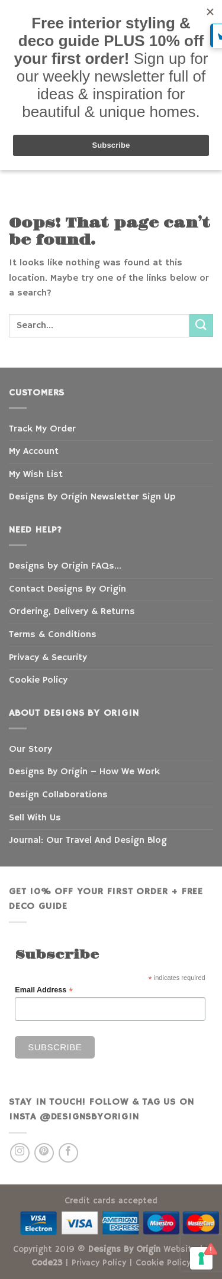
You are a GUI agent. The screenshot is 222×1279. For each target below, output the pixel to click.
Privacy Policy (99, 1263)
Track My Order (42, 429)
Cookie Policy (38, 680)
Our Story (30, 749)
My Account (34, 451)
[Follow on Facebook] (68, 1153)
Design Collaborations (58, 795)
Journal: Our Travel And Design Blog (88, 840)
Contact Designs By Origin (67, 589)
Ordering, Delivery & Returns (72, 612)
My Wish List (36, 475)
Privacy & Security (48, 658)
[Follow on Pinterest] (44, 1153)
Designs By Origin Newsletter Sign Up (92, 497)
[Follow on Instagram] (20, 1153)
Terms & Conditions (52, 635)
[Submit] (201, 325)
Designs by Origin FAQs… (65, 566)
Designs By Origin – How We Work (84, 772)
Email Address (44, 990)
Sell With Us (35, 818)
